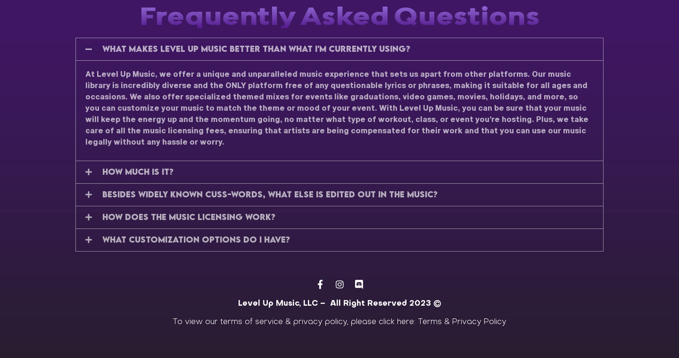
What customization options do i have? (196, 239)
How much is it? (138, 172)
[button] (339, 49)
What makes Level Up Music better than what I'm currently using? (256, 49)
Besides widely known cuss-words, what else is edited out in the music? (270, 194)
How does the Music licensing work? (188, 217)
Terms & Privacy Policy (462, 322)
